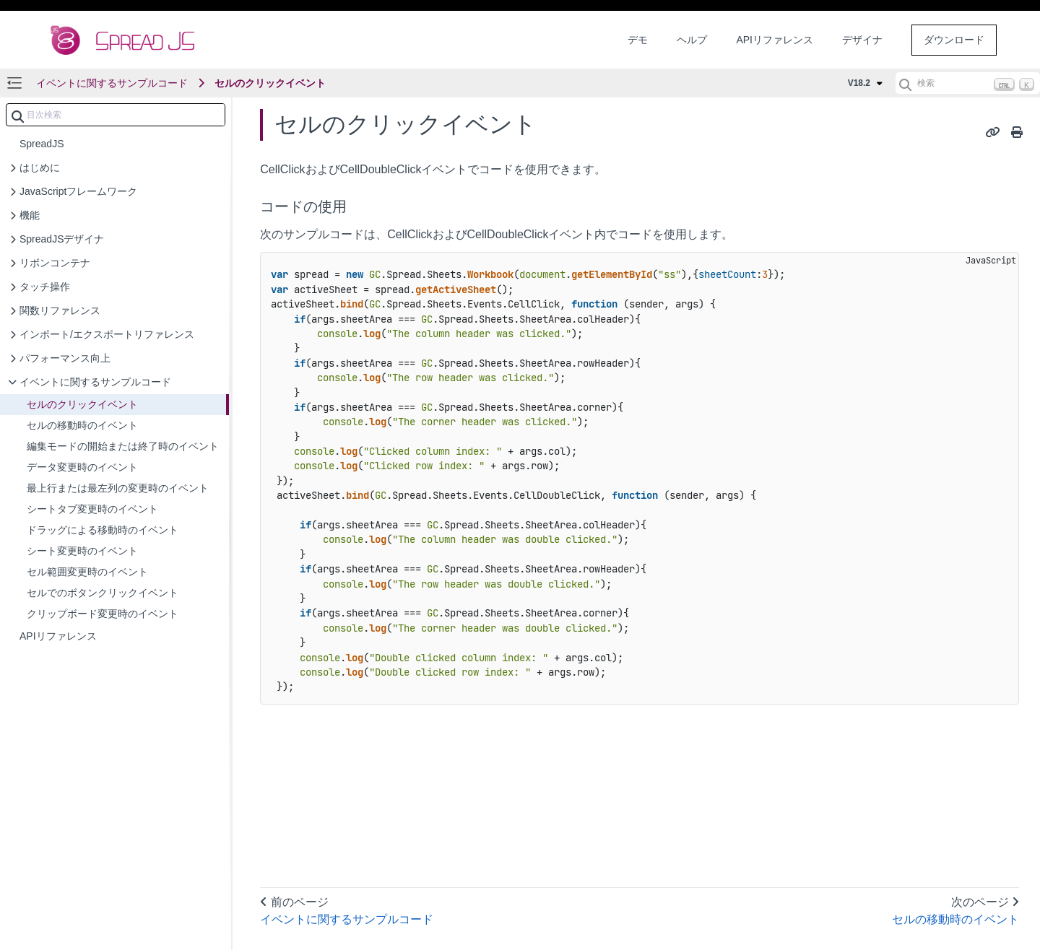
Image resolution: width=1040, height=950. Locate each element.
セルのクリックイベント (270, 83)
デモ (638, 39)
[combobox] (115, 114)
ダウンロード (954, 39)
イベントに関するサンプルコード (112, 83)
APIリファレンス (774, 39)
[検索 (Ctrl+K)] (968, 83)
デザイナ (862, 39)
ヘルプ (692, 39)
